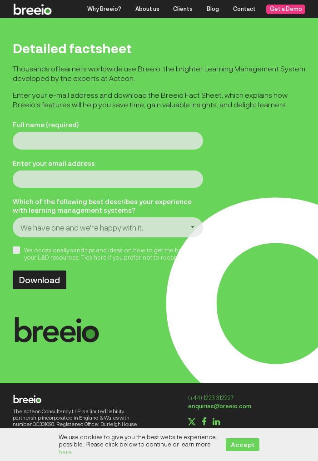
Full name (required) (46, 124)
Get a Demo (286, 8)
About (147, 8)
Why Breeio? (104, 8)
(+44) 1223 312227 (211, 397)
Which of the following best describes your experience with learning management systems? (102, 205)
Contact (244, 8)
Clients (183, 8)
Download (39, 279)
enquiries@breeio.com (219, 406)
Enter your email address (54, 163)
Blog (213, 8)
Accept (242, 444)
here (65, 452)
